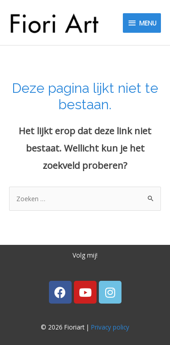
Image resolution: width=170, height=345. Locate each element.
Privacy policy (110, 327)
